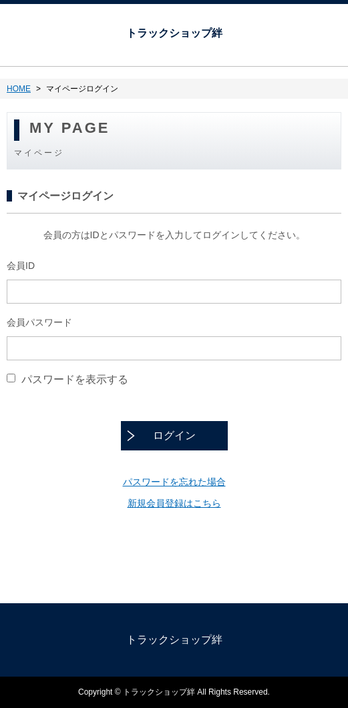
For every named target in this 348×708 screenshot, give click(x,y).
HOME (19, 88)
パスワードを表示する (74, 378)
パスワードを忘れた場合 (174, 481)
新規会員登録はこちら (174, 503)
